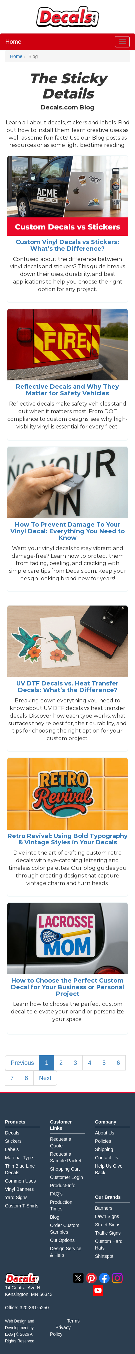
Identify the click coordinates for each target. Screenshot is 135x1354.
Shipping (104, 1149)
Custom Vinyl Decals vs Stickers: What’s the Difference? (67, 245)
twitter (78, 1278)
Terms (73, 1320)
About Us (104, 1132)
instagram (117, 1278)
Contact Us (106, 1157)
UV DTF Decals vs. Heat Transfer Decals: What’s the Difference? (67, 687)
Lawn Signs (107, 1216)
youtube (98, 1290)
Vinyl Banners (19, 1189)
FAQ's (56, 1193)
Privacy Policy (60, 1331)
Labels (12, 1149)
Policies (103, 1141)
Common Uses (20, 1181)
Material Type (19, 1157)
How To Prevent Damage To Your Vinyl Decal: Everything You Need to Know (67, 531)
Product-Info (62, 1185)
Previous (22, 1063)
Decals (12, 1132)
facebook (104, 1278)
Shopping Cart (65, 1169)
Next (45, 1078)
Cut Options (62, 1240)
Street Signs (107, 1224)
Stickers (13, 1141)
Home (13, 41)
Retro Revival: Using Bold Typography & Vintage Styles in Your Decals (68, 839)
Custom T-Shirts (21, 1205)
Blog (54, 1217)
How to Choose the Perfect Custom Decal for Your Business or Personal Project (67, 987)
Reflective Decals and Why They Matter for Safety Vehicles (67, 390)
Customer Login (66, 1177)
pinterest (91, 1278)
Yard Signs (16, 1197)
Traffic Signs (108, 1233)
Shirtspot (104, 1256)
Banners (103, 1208)
